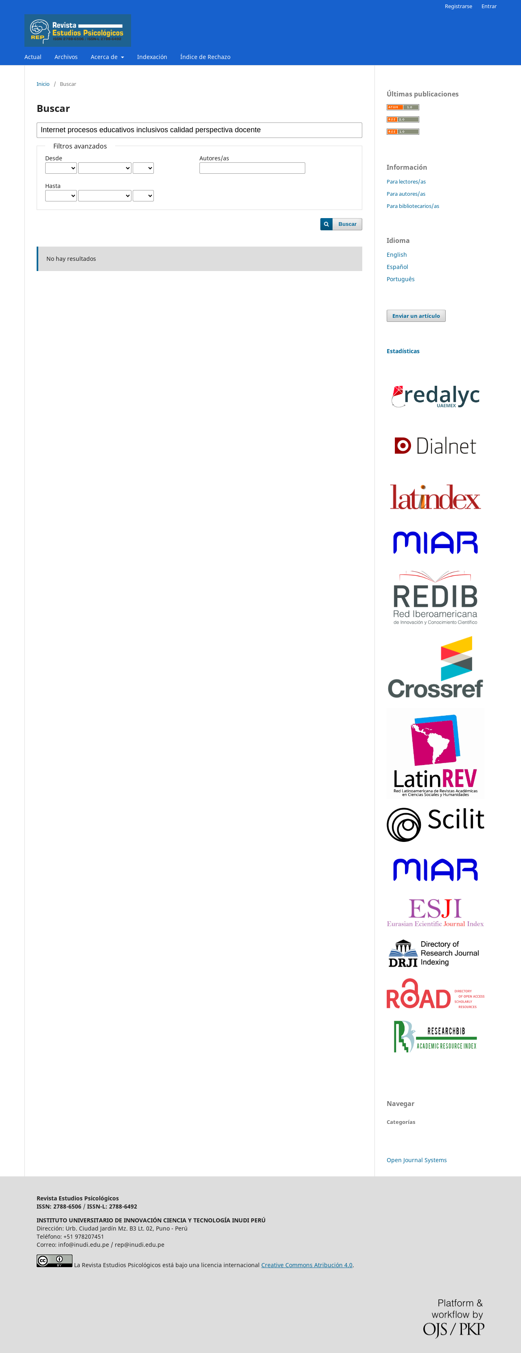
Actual (33, 57)
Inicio (43, 83)
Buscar (348, 224)
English (397, 254)
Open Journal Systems (417, 1160)
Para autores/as (406, 193)
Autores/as (214, 158)
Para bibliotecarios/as (413, 206)
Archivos (66, 57)
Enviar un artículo (416, 315)
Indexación (152, 57)
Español (397, 267)
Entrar (489, 6)
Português (401, 279)
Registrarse (458, 6)
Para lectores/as (406, 181)
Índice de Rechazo (205, 57)
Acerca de (105, 57)
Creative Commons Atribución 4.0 (306, 1265)
